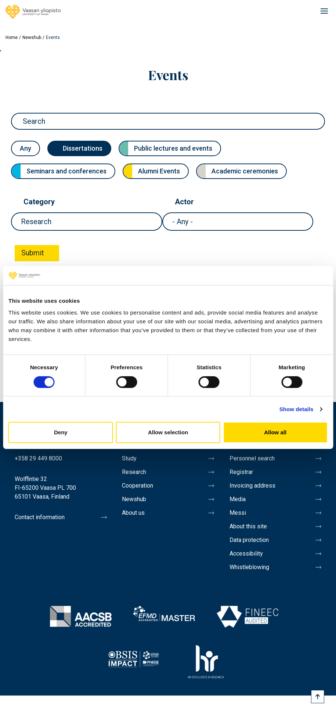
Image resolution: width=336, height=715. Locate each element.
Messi (238, 512)
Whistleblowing (249, 567)
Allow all (275, 432)
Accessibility (246, 553)
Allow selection (168, 432)
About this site (248, 526)
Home (12, 37)
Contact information (40, 517)
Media (238, 499)
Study (129, 458)
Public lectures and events (173, 148)
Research (134, 471)
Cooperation (137, 485)
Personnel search (252, 458)
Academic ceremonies (245, 171)
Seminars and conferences (66, 171)
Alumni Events (159, 171)
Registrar (241, 471)
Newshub (31, 37)
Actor (184, 201)
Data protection (249, 539)
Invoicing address (252, 485)
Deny (61, 432)
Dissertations (82, 148)
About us (133, 512)
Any (25, 148)
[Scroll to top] (317, 696)
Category (39, 201)
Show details (296, 409)
